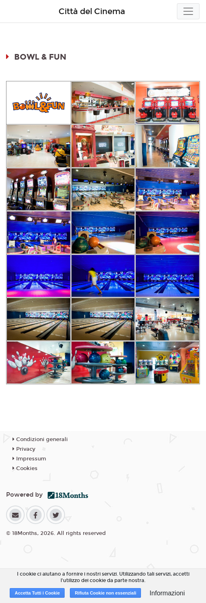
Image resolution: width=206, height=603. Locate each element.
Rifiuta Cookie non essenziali (105, 593)
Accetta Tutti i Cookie (37, 593)
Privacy (24, 449)
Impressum (29, 459)
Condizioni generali (40, 439)
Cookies (25, 468)
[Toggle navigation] (188, 11)
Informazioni (167, 593)
